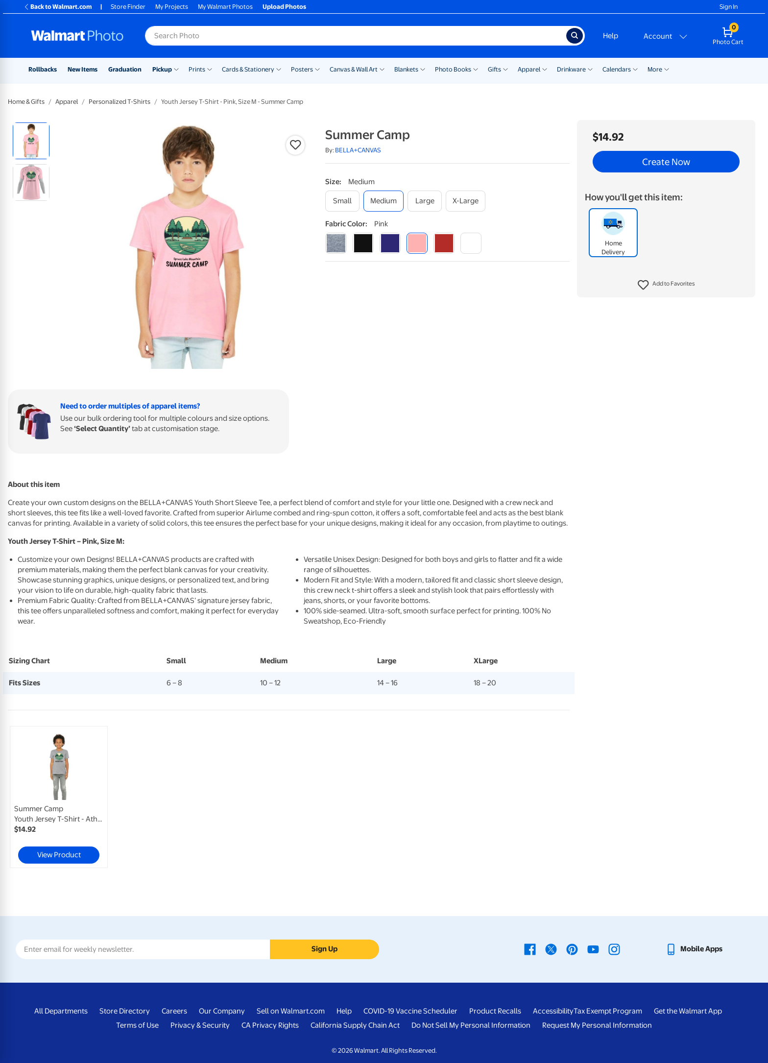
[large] (425, 201)
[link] (58, 797)
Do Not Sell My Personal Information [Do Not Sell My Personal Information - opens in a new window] (470, 1025)
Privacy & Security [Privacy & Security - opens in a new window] (200, 1025)
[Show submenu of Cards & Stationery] (279, 68)
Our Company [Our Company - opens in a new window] (222, 1011)
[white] (470, 243)
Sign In (729, 6)
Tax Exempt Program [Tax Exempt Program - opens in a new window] (608, 1011)
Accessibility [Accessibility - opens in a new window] (553, 1011)
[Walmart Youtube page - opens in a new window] (593, 948)
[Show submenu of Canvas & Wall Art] (382, 68)
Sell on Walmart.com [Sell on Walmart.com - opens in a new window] (291, 1011)
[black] (363, 243)
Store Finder (128, 6)
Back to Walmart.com (58, 6)
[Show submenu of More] (667, 68)
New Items (82, 69)
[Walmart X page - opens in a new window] (551, 948)
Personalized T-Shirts (119, 101)
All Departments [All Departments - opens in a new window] (61, 1011)
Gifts (494, 69)
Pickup (162, 69)
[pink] (417, 243)
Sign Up (324, 948)
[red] (444, 243)
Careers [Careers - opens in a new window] (174, 1011)
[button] (666, 285)
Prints (197, 69)
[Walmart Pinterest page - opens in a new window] (572, 948)
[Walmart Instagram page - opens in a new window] (614, 948)
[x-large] (465, 201)
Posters (302, 69)
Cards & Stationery (248, 69)
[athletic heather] (335, 243)
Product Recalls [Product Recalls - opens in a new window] (495, 1011)
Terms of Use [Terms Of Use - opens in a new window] (137, 1025)
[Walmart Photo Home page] (77, 35)
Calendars (616, 69)
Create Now (666, 161)
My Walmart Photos (225, 6)
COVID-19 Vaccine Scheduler (410, 1011)
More (655, 69)
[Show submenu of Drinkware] (590, 68)
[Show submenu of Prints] (210, 68)
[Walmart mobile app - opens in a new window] (693, 948)
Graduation (125, 69)
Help (610, 35)
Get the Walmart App (688, 1011)
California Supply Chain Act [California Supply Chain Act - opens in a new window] (355, 1025)
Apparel (529, 69)
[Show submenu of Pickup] (176, 68)
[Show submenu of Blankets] (423, 68)
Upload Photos (284, 6)
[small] (342, 201)
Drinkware (571, 69)
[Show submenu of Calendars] (635, 68)
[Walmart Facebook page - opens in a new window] (530, 948)
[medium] (383, 201)
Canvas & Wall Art (354, 69)
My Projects (171, 6)
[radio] (31, 140)
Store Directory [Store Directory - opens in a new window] (124, 1011)
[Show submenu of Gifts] (505, 68)
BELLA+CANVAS (358, 150)
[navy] (390, 243)
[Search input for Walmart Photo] (355, 36)
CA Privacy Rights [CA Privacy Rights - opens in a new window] (270, 1025)
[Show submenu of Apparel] (545, 68)
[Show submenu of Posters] (317, 68)
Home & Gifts (26, 101)
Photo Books (453, 69)
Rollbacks (42, 69)
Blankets (406, 69)
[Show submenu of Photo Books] (476, 68)
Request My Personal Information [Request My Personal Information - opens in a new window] (597, 1025)
